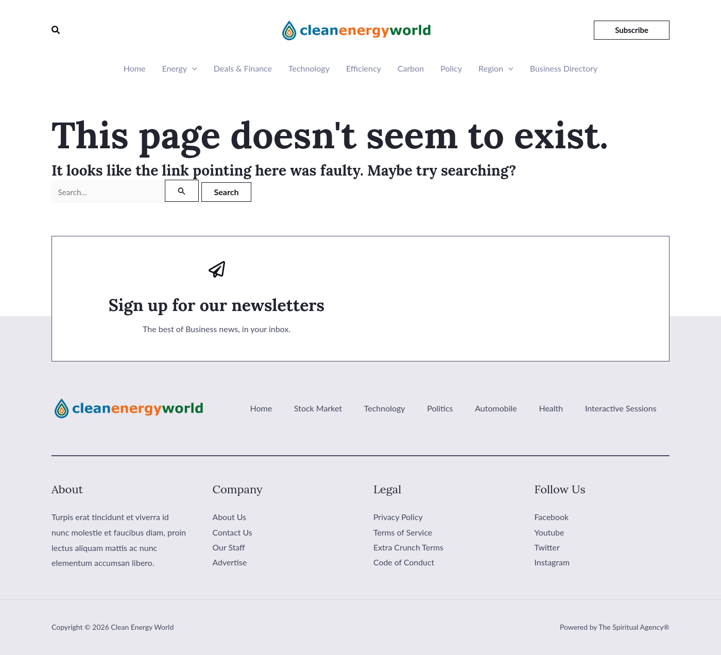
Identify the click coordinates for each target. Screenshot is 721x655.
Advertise (230, 563)
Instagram (552, 563)
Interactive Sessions (623, 409)
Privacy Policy (398, 517)
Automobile (510, 409)
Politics (459, 409)
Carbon (411, 68)
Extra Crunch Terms (408, 548)
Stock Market (348, 409)
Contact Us (233, 532)
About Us (230, 517)
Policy (451, 68)
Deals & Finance (243, 68)
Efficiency (363, 68)
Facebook (552, 517)
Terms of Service (403, 532)
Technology (309, 68)
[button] (56, 30)
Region (495, 68)
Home (135, 68)
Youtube (549, 532)
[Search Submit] (187, 191)
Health (559, 409)
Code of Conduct (404, 563)
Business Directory (563, 68)
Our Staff (229, 548)
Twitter (547, 548)
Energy (179, 68)
